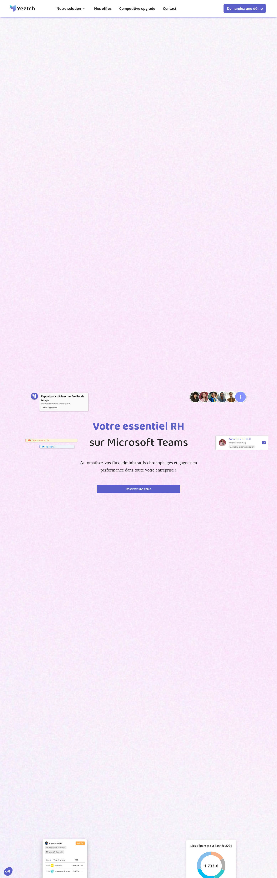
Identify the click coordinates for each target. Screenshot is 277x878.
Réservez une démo (138, 489)
